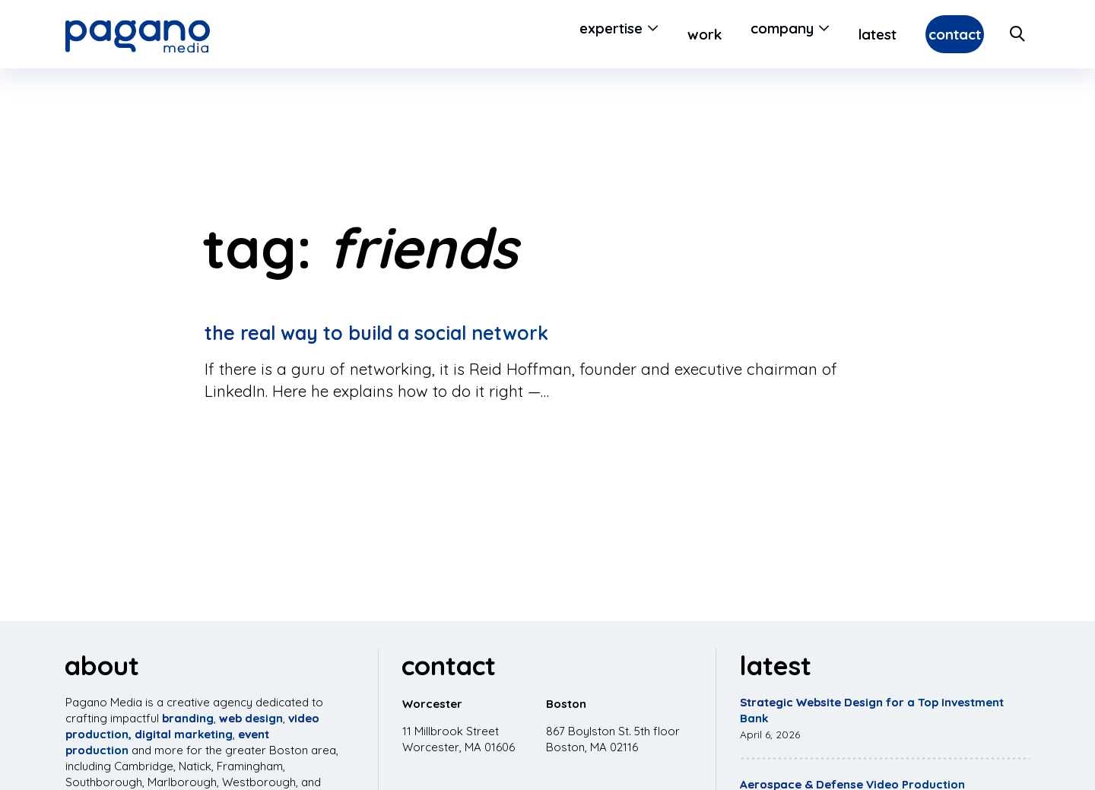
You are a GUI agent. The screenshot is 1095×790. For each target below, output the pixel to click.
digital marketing (184, 734)
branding (188, 718)
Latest (841, 34)
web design (251, 718)
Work (667, 34)
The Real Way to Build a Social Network (376, 332)
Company (744, 34)
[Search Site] (1018, 34)
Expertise (573, 34)
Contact (936, 34)
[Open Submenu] (613, 34)
